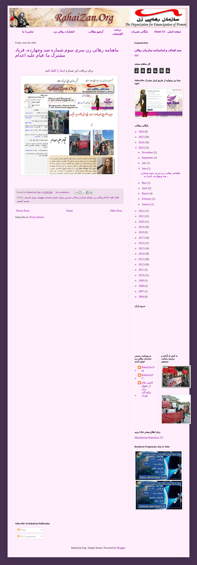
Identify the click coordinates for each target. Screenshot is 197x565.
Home (69, 210)
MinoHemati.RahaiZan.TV (148, 437)
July (144, 163)
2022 (142, 211)
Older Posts (116, 210)
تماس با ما (28, 31)
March (145, 193)
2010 (142, 275)
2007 (142, 291)
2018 (142, 232)
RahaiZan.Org (148, 369)
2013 (142, 259)
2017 (142, 237)
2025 (142, 137)
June (144, 168)
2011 (142, 269)
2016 (142, 243)
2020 (142, 221)
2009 (142, 280)
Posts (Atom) (37, 217)
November (148, 152)
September (148, 157)
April (145, 188)
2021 (142, 216)
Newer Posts (22, 210)
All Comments (26, 536)
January (146, 204)
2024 (142, 142)
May (144, 183)
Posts (21, 529)
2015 (142, 248)
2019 (142, 227)
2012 (142, 264)
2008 (142, 285)
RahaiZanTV (148, 377)
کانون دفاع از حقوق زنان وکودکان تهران (147, 389)
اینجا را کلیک (57, 70)
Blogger (121, 547)
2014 (142, 253)
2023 (142, 147)
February (147, 198)
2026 (142, 131)
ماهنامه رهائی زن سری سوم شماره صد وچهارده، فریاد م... (161, 175)
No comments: (63, 192)
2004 (142, 296)
